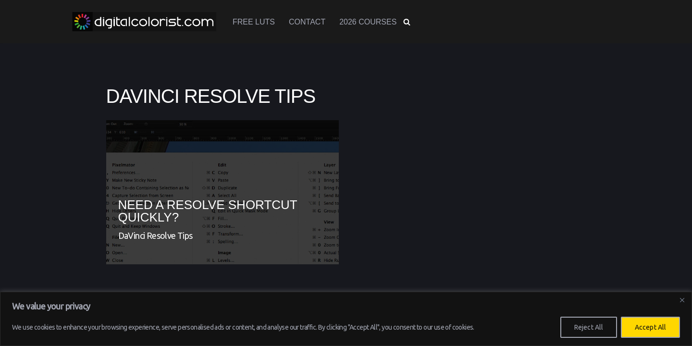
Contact (307, 22)
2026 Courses (367, 22)
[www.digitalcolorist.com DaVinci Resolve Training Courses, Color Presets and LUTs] (144, 21)
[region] (346, 319)
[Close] (682, 300)
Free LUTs (254, 22)
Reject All (588, 327)
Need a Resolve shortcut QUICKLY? (207, 211)
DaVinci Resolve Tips (155, 235)
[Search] (406, 21)
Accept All (650, 327)
